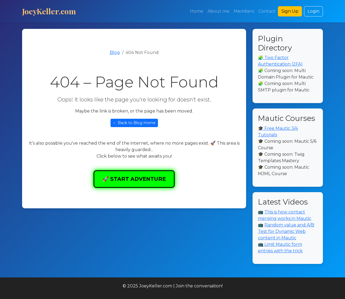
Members (244, 11)
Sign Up (289, 11)
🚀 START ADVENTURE (134, 179)
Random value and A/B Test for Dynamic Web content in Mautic (286, 231)
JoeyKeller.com (49, 11)
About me (218, 11)
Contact (267, 11)
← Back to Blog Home (134, 122)
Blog (115, 52)
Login (313, 11)
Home (196, 11)
